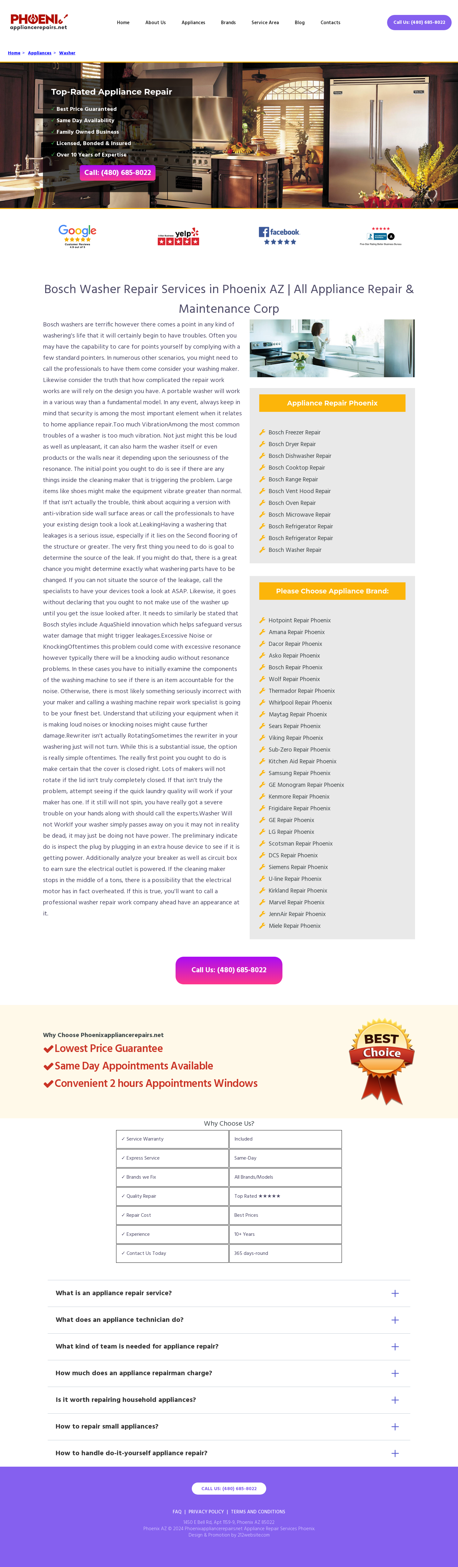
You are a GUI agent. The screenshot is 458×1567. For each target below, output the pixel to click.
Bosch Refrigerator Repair (301, 527)
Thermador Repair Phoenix (302, 691)
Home (123, 23)
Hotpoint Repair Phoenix (300, 621)
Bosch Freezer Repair (295, 433)
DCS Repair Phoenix (293, 856)
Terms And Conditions (258, 1512)
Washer (67, 53)
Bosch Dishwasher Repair (300, 456)
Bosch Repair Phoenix (296, 668)
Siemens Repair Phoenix (298, 867)
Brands (228, 23)
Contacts (330, 23)
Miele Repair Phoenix (295, 926)
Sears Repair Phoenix (295, 726)
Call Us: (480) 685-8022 (419, 22)
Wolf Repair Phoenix (294, 679)
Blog (300, 23)
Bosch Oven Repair (292, 503)
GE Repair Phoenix (291, 820)
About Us (155, 23)
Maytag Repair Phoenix (298, 715)
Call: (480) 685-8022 (117, 173)
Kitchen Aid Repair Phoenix (303, 762)
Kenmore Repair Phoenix (299, 797)
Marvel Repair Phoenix (296, 902)
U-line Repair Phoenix (295, 879)
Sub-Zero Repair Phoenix (299, 750)
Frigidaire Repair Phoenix (299, 809)
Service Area (265, 23)
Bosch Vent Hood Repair (300, 491)
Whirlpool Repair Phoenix (300, 703)
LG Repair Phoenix (291, 832)
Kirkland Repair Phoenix (298, 891)
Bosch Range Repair (293, 480)
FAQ (177, 1512)
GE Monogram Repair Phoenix (306, 785)
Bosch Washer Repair (295, 550)
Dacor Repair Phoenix (295, 644)
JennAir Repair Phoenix (297, 914)
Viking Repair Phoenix (296, 738)
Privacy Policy (206, 1512)
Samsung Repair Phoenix (299, 773)
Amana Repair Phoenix (297, 632)
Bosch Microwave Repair (300, 515)
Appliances (193, 23)
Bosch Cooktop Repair (297, 468)
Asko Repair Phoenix (294, 656)
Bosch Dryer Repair (292, 444)
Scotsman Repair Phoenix (301, 844)
